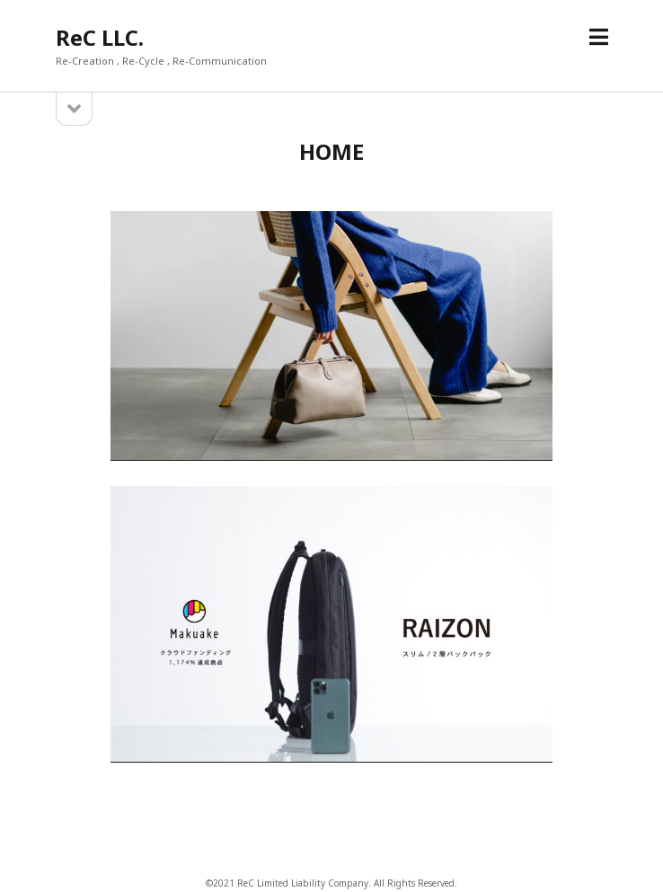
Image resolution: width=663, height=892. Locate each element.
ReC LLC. (100, 37)
